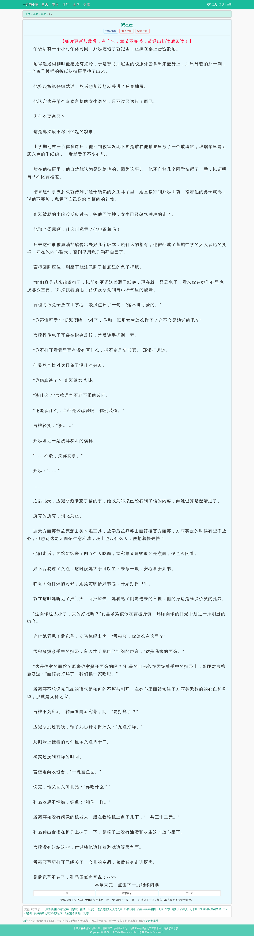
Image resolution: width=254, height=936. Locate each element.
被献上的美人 (180, 909)
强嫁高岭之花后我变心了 (48, 913)
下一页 (189, 893)
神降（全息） (88, 909)
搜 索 (87, 4)
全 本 (76, 4)
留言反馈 (142, 30)
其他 (35, 14)
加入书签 (126, 30)
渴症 (43, 14)
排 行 (66, 4)
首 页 (45, 4)
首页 (27, 14)
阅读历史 (211, 4)
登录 (221, 4)
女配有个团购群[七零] (77, 913)
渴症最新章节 (150, 920)
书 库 (55, 4)
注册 (229, 4)
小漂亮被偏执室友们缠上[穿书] (60, 909)
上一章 (64, 893)
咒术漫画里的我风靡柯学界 (205, 909)
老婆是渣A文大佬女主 (110, 909)
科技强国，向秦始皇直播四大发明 (144, 909)
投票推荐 (110, 30)
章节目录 (127, 893)
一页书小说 (30, 4)
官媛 (167, 909)
